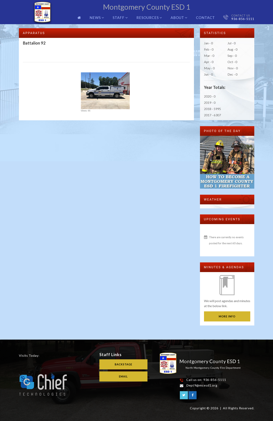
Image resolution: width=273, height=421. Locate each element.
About (179, 17)
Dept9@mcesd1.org (201, 385)
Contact (205, 17)
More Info (227, 316)
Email (123, 376)
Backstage (123, 364)
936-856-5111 (242, 18)
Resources (149, 17)
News (97, 17)
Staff (120, 17)
